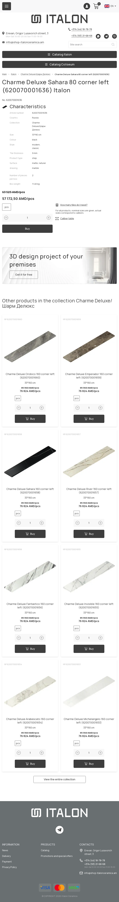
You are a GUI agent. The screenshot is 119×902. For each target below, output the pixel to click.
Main (4, 74)
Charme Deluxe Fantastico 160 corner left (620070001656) (30, 607)
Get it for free (24, 276)
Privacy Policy (9, 867)
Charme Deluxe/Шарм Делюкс (35, 74)
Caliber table (67, 218)
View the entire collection (59, 781)
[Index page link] (59, 19)
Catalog (45, 850)
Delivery (6, 856)
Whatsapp (98, 36)
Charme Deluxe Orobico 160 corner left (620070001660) (30, 377)
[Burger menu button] (6, 6)
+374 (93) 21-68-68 (81, 35)
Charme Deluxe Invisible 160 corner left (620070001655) (88, 607)
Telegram (106, 36)
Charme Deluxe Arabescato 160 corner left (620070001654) (30, 722)
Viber (114, 36)
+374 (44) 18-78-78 (81, 29)
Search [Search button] (113, 44)
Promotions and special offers (57, 856)
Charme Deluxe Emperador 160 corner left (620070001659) (89, 377)
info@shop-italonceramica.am (25, 42)
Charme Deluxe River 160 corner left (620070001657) (89, 492)
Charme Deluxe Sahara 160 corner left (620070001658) (30, 492)
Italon (13, 74)
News (5, 850)
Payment (7, 861)
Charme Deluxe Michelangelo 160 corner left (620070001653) (89, 722)
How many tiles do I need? (73, 205)
